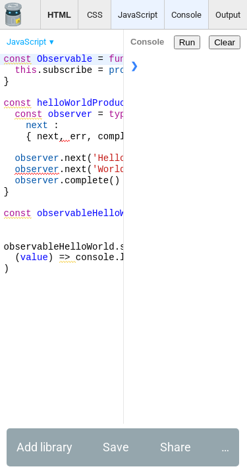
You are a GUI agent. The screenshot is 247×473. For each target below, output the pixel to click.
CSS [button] (95, 15)
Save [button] (116, 447)
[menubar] (105, 39)
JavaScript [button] (137, 15)
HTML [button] (59, 15)
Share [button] (175, 447)
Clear (224, 42)
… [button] (225, 447)
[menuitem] (31, 42)
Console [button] (186, 15)
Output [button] (227, 15)
